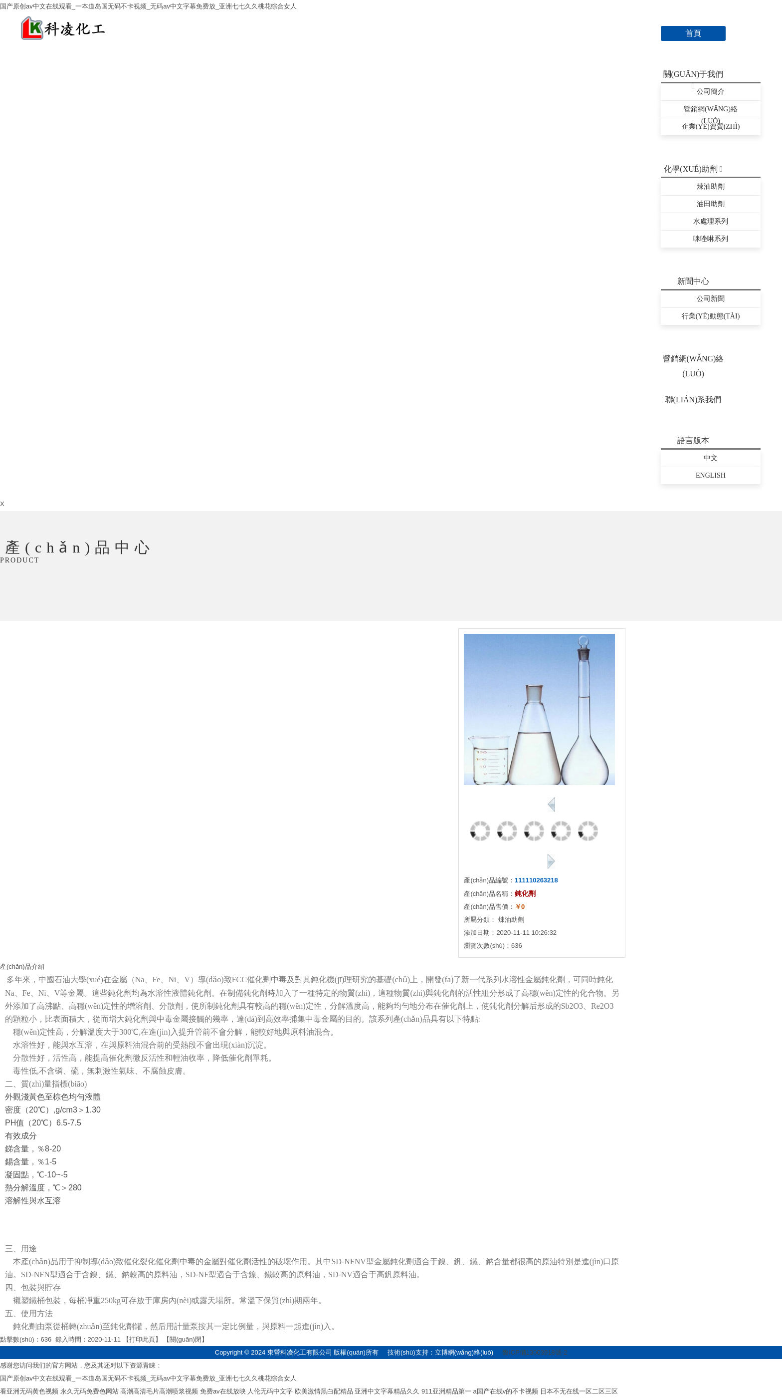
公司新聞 (711, 298)
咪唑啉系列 (710, 239)
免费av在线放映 (223, 1391)
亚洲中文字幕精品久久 (387, 1391)
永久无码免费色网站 (89, 1391)
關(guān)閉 (185, 1339)
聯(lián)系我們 (693, 399)
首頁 (693, 33)
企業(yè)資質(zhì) (711, 126)
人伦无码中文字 (270, 1391)
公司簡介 (711, 91)
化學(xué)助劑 (693, 169)
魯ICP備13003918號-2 (534, 1352)
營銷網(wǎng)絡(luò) (711, 111)
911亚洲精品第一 (446, 1391)
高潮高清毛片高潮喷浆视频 (159, 1391)
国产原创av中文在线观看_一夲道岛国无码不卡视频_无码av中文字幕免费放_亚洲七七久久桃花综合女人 (148, 6)
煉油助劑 (711, 186)
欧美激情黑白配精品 (324, 1391)
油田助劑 (711, 204)
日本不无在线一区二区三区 (579, 1391)
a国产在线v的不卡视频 (505, 1391)
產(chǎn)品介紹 (22, 966)
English (711, 475)
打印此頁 (142, 1339)
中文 (711, 458)
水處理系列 (710, 221)
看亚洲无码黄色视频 (29, 1391)
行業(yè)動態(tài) (711, 316)
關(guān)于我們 (693, 76)
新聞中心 (693, 281)
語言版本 (693, 440)
